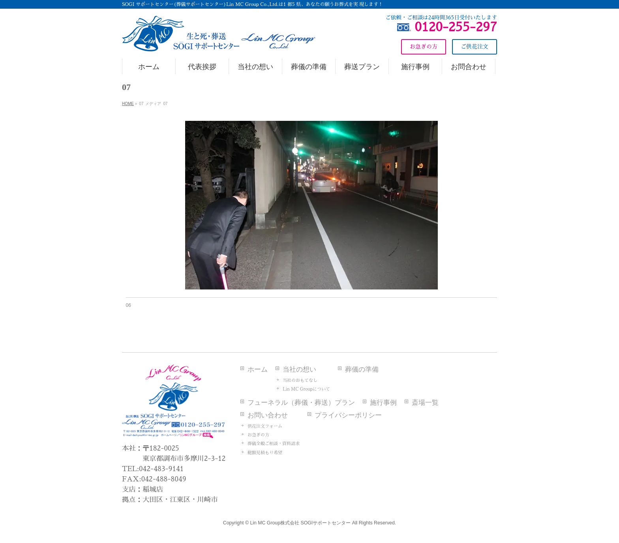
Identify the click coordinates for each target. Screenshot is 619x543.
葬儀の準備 (362, 369)
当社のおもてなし (300, 380)
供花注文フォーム (265, 426)
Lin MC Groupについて (306, 389)
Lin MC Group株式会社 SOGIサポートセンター (300, 523)
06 (128, 305)
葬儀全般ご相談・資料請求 (274, 444)
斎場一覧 (425, 402)
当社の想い (299, 369)
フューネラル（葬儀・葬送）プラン (301, 402)
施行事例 (383, 402)
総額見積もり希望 (265, 453)
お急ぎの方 (258, 435)
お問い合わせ (268, 415)
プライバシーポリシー (348, 415)
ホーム (258, 369)
